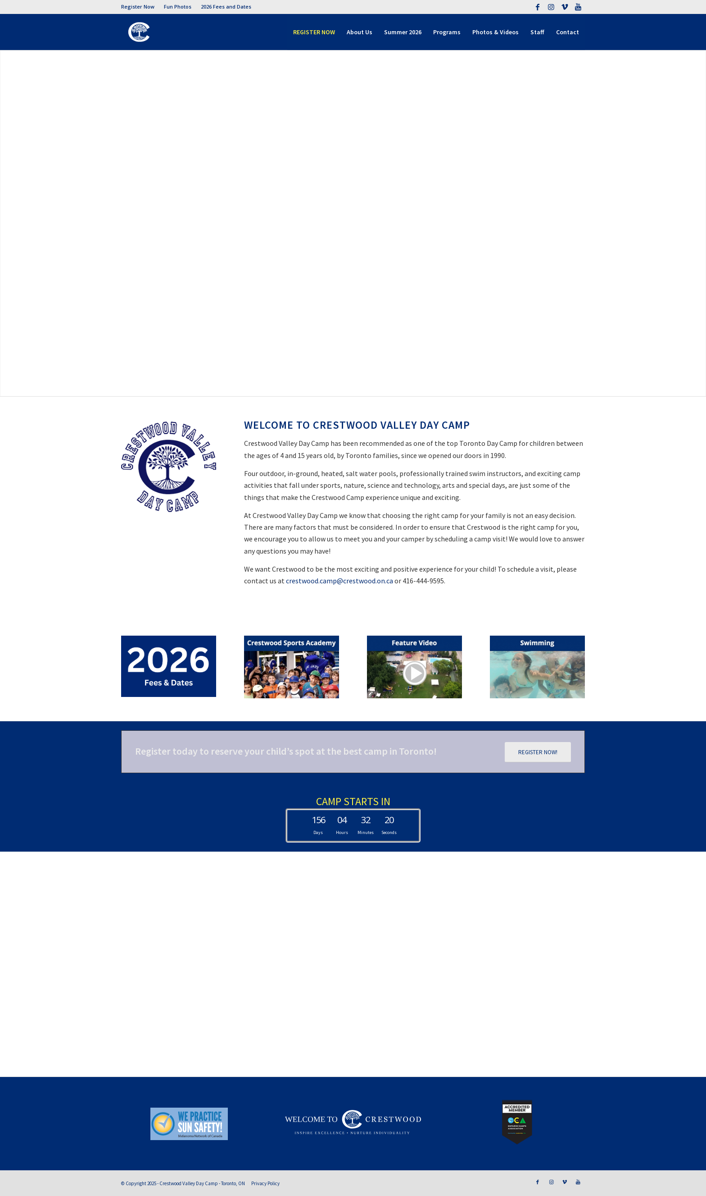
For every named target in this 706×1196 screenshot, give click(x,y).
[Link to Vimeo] (564, 7)
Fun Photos (177, 6)
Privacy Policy (265, 1183)
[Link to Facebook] (537, 7)
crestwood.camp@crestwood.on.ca (339, 580)
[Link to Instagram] (550, 7)
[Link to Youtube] (578, 7)
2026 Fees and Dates (226, 6)
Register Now (137, 6)
